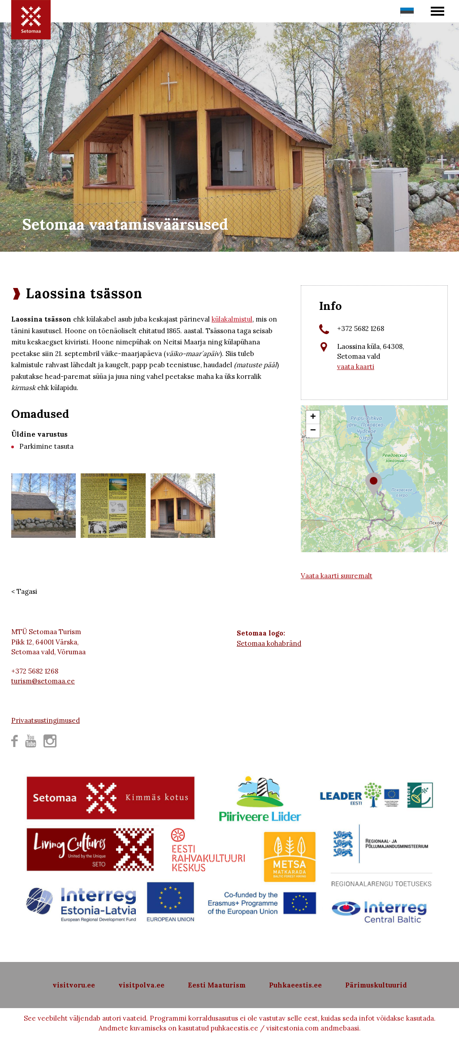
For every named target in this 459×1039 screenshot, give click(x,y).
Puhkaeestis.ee (295, 985)
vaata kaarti (355, 366)
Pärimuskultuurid (376, 985)
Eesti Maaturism (217, 985)
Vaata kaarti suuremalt (336, 575)
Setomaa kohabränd (269, 643)
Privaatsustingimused (45, 720)
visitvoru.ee (73, 985)
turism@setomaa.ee (43, 681)
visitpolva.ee (141, 985)
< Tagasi (24, 591)
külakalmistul (232, 319)
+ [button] (313, 417)
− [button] (313, 431)
